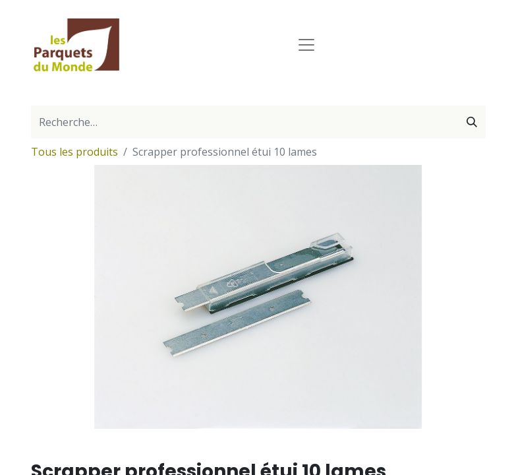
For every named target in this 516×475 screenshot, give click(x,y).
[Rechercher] (472, 122)
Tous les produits (74, 151)
